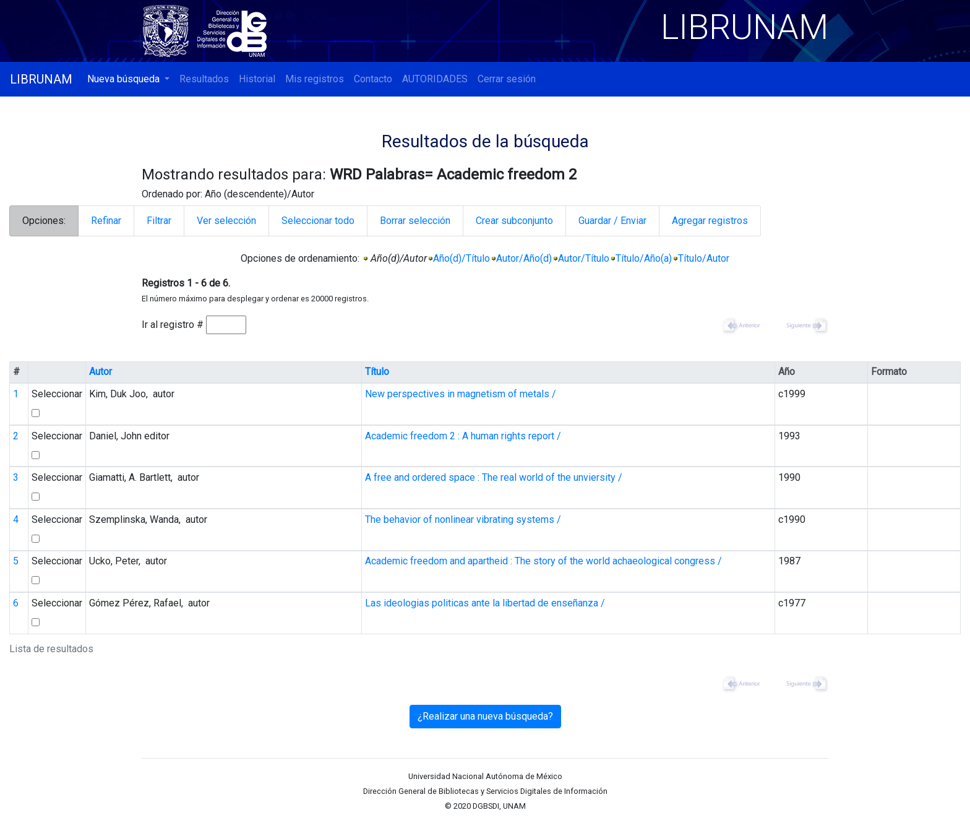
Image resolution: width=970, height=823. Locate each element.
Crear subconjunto (514, 220)
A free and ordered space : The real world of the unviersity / (493, 477)
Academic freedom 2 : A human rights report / (463, 436)
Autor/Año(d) (524, 258)
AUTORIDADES (435, 79)
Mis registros (314, 79)
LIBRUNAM (41, 79)
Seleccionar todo (317, 220)
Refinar (106, 220)
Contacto (373, 79)
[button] (128, 79)
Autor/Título (583, 258)
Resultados (204, 79)
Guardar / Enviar (612, 220)
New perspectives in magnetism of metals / (460, 394)
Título (377, 371)
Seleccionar (57, 394)
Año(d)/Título (461, 258)
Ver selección (226, 220)
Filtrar (159, 220)
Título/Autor (703, 258)
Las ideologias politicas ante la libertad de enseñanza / (485, 603)
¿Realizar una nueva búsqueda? (485, 716)
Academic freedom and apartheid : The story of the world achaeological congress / (543, 561)
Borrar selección (415, 220)
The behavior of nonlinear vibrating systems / (463, 519)
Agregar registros (710, 220)
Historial (257, 79)
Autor (100, 371)
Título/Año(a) (644, 258)
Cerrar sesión (507, 79)
